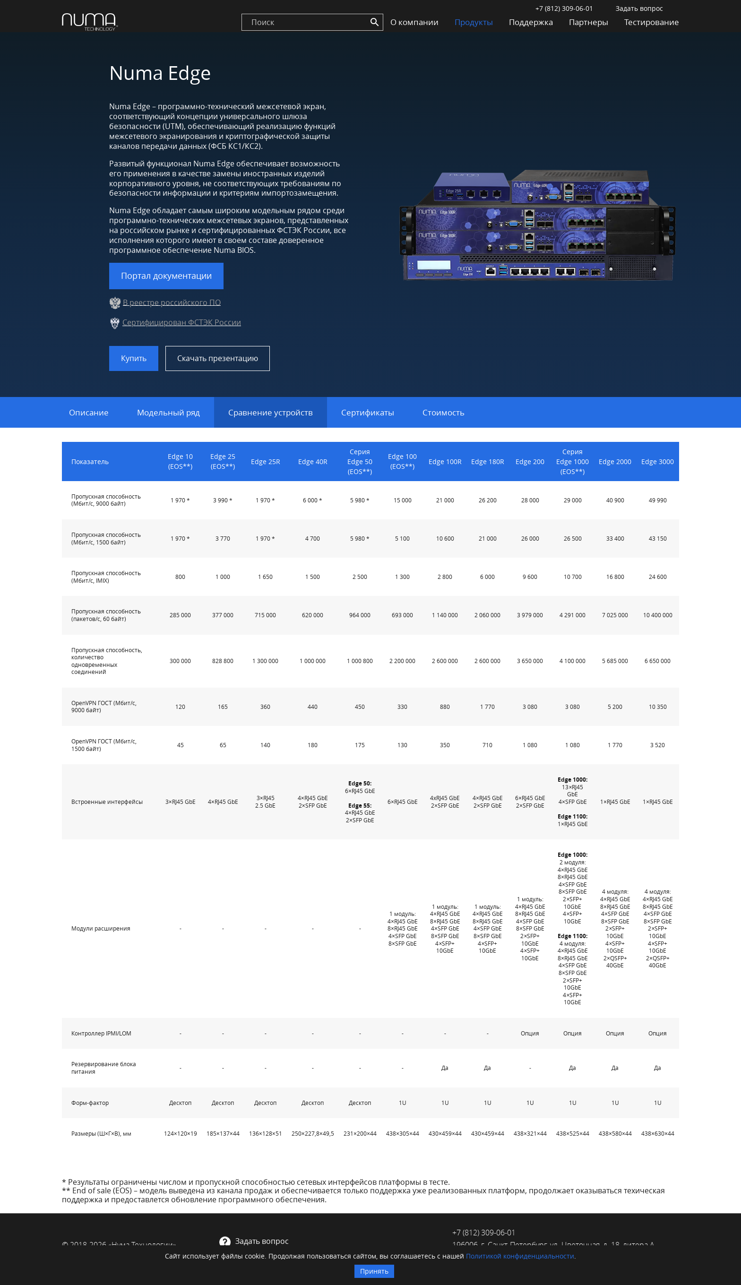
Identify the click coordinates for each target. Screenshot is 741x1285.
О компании (414, 22)
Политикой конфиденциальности (520, 1255)
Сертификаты (367, 412)
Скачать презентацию (217, 358)
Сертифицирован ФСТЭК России (181, 322)
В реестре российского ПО (172, 302)
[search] (312, 22)
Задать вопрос (639, 8)
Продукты (474, 22)
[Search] (374, 22)
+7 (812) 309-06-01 (564, 8)
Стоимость (443, 412)
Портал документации (166, 275)
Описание (89, 412)
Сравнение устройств (270, 412)
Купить (133, 358)
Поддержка (531, 22)
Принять (374, 1271)
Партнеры (588, 22)
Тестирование (651, 22)
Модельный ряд (168, 412)
